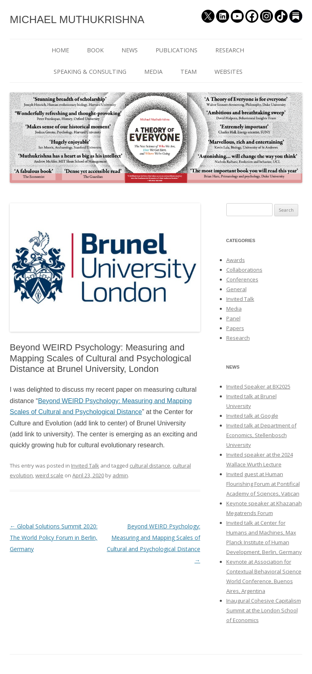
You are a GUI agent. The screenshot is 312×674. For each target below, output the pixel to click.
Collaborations (244, 269)
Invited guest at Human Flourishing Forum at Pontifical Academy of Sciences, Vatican (263, 483)
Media (234, 308)
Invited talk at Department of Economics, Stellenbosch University (261, 435)
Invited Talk (85, 465)
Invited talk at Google (252, 415)
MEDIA (153, 71)
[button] (105, 267)
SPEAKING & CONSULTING (90, 71)
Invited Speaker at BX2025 (258, 386)
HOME (60, 50)
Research (238, 337)
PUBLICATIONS (176, 50)
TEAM (188, 71)
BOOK (95, 50)
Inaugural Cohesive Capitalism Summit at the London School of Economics (263, 610)
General (236, 289)
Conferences (242, 279)
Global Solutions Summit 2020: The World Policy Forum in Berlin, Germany (54, 537)
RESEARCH (229, 50)
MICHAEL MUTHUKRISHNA (77, 19)
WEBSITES (228, 71)
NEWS (129, 50)
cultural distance (150, 465)
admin (120, 475)
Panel (233, 318)
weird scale (49, 475)
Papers (235, 328)
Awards (235, 260)
